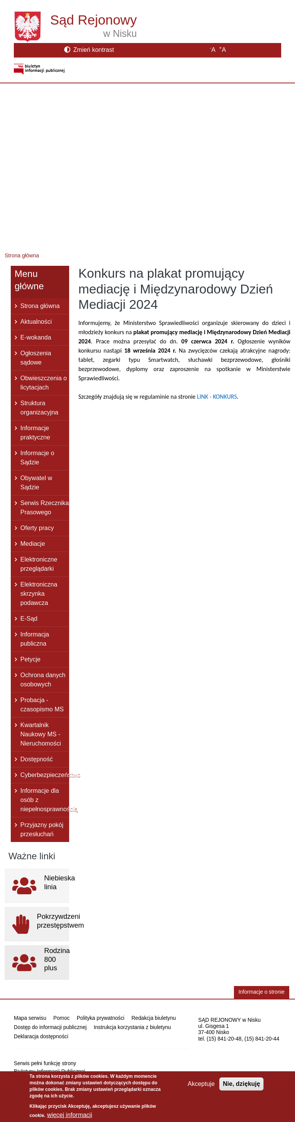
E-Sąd (28, 618)
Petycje (30, 659)
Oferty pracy (37, 528)
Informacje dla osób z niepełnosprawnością (44, 799)
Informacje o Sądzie (37, 458)
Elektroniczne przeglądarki (38, 564)
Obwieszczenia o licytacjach (43, 383)
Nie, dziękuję (241, 1088)
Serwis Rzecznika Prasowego (44, 507)
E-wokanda (35, 337)
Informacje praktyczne (35, 433)
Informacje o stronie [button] (262, 992)
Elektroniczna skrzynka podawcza (38, 593)
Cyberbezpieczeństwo (44, 775)
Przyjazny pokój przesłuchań (41, 829)
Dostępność (36, 759)
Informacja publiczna (34, 639)
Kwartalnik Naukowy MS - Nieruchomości (40, 734)
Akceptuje (201, 1088)
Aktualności (36, 321)
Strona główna (22, 255)
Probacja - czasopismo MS (42, 705)
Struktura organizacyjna (39, 408)
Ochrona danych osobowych (42, 680)
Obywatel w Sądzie (36, 483)
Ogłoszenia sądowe (35, 358)
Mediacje (32, 543)
